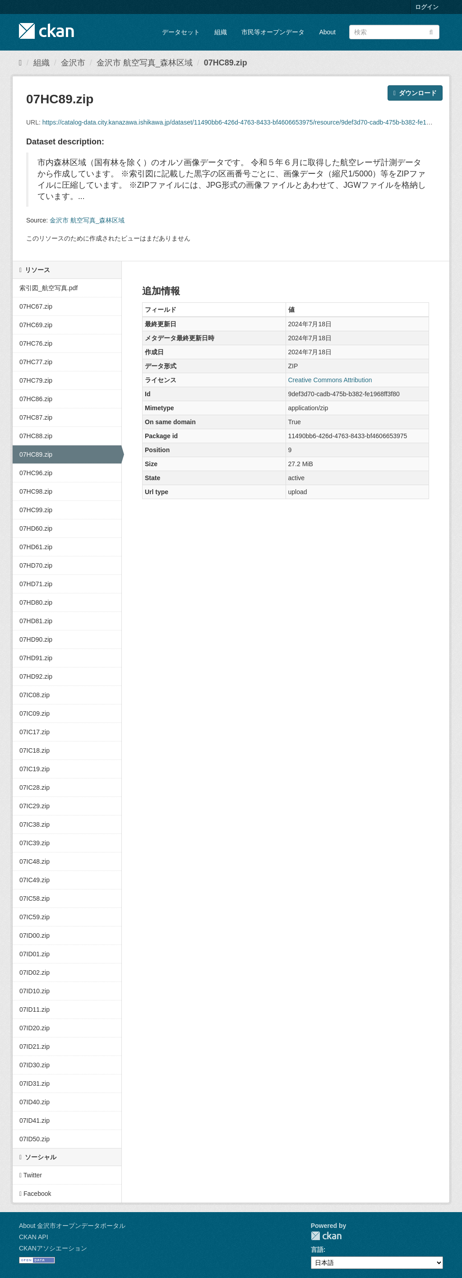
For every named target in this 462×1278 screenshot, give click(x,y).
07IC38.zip (34, 824)
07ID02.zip (34, 972)
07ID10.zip (34, 991)
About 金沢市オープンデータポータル (72, 1225)
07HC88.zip (35, 436)
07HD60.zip (35, 528)
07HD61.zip (35, 547)
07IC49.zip (34, 880)
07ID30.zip (34, 1065)
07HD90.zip (35, 639)
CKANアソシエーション (53, 1248)
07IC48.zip (34, 861)
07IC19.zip (34, 769)
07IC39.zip (34, 843)
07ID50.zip (34, 1139)
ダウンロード (415, 93)
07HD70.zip (35, 565)
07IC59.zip (34, 917)
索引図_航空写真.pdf (48, 288)
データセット (181, 32)
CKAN (326, 1236)
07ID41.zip (34, 1120)
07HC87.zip (35, 417)
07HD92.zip (35, 676)
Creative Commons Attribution (330, 380)
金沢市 (73, 62)
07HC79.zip (35, 380)
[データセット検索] (394, 32)
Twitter (30, 1175)
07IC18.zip (34, 750)
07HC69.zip (35, 325)
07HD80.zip (35, 602)
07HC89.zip (225, 62)
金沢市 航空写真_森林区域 (145, 62)
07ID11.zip (34, 1009)
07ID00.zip (34, 935)
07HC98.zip (35, 491)
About (327, 32)
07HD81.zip (35, 621)
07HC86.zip (35, 399)
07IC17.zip (34, 732)
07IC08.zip (34, 695)
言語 (317, 1249)
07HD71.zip (35, 584)
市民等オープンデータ (273, 32)
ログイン (427, 7)
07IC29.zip (34, 806)
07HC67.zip (35, 306)
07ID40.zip (34, 1102)
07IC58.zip (34, 898)
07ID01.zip (34, 954)
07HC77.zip (35, 362)
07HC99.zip (35, 510)
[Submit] (431, 31)
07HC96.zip (35, 473)
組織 (220, 32)
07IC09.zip (34, 713)
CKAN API (33, 1237)
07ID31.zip (34, 1083)
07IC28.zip (34, 787)
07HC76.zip (35, 343)
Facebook (35, 1193)
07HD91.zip (35, 658)
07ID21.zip (34, 1046)
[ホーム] (20, 62)
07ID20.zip (34, 1028)
